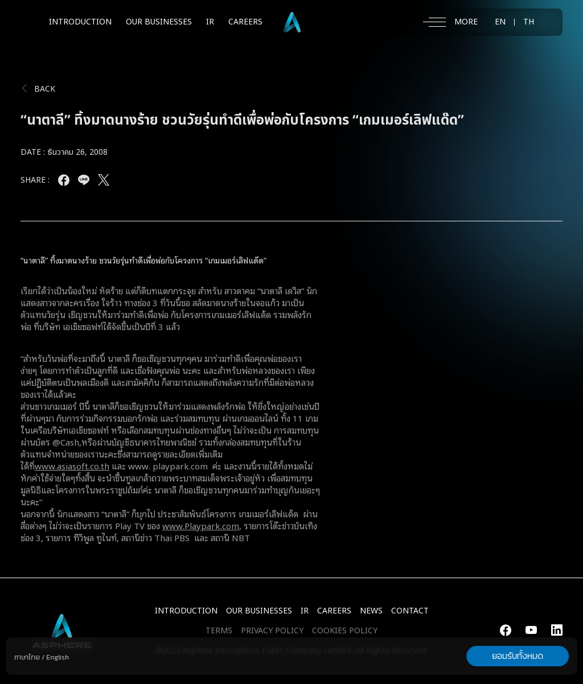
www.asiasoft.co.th (72, 465)
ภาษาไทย (27, 657)
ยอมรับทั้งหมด (517, 655)
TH (528, 22)
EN (500, 22)
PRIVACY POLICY (272, 631)
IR (210, 22)
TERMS (219, 631)
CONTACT (410, 611)
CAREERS (245, 22)
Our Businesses (259, 611)
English (57, 657)
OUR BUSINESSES (159, 22)
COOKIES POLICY (344, 631)
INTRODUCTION (80, 22)
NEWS (371, 611)
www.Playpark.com (200, 525)
